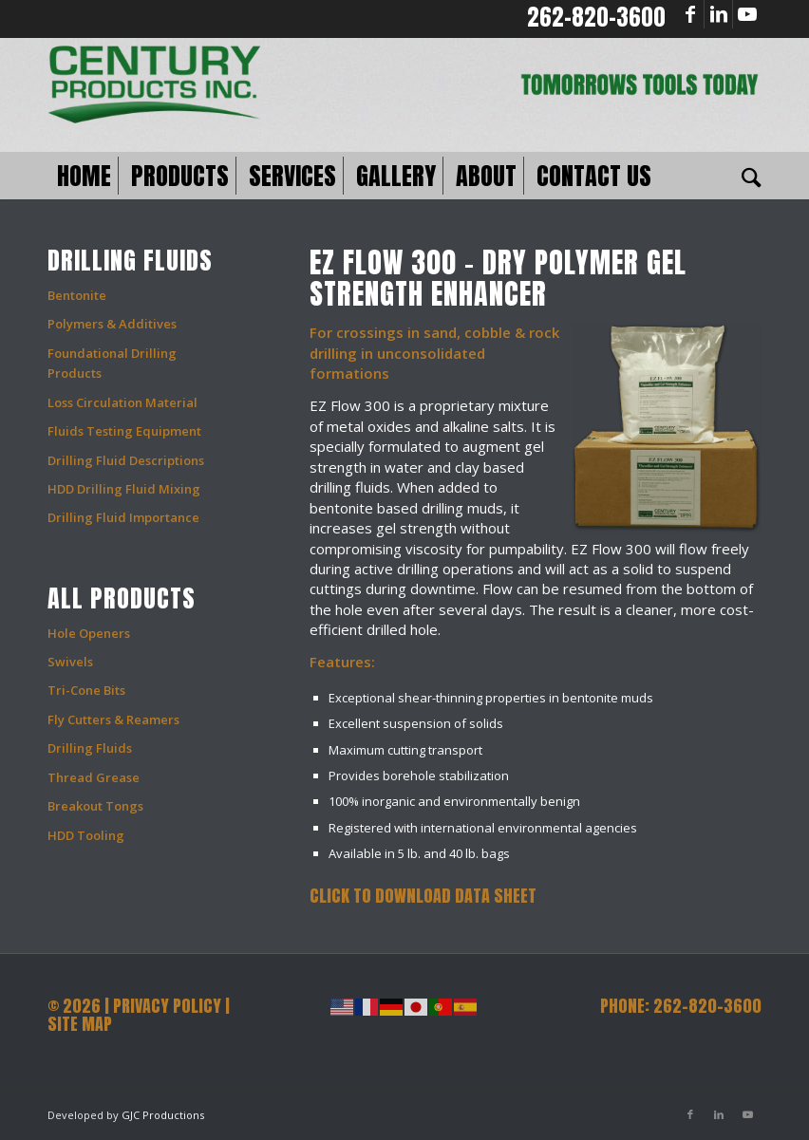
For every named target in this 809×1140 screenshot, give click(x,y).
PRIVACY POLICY (167, 1006)
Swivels (70, 661)
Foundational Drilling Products (112, 363)
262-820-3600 (596, 17)
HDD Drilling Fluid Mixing (123, 488)
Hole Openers (88, 633)
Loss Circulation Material (122, 402)
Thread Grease (93, 777)
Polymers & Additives (112, 323)
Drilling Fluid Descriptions (125, 460)
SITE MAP (79, 1024)
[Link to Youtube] (747, 14)
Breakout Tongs (95, 805)
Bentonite (76, 295)
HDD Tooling (85, 835)
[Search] (747, 175)
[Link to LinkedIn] (718, 14)
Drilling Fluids (89, 748)
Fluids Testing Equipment (124, 430)
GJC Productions (163, 1115)
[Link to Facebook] (690, 14)
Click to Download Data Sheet (423, 895)
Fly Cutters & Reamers (113, 719)
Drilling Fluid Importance (123, 517)
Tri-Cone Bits (86, 690)
